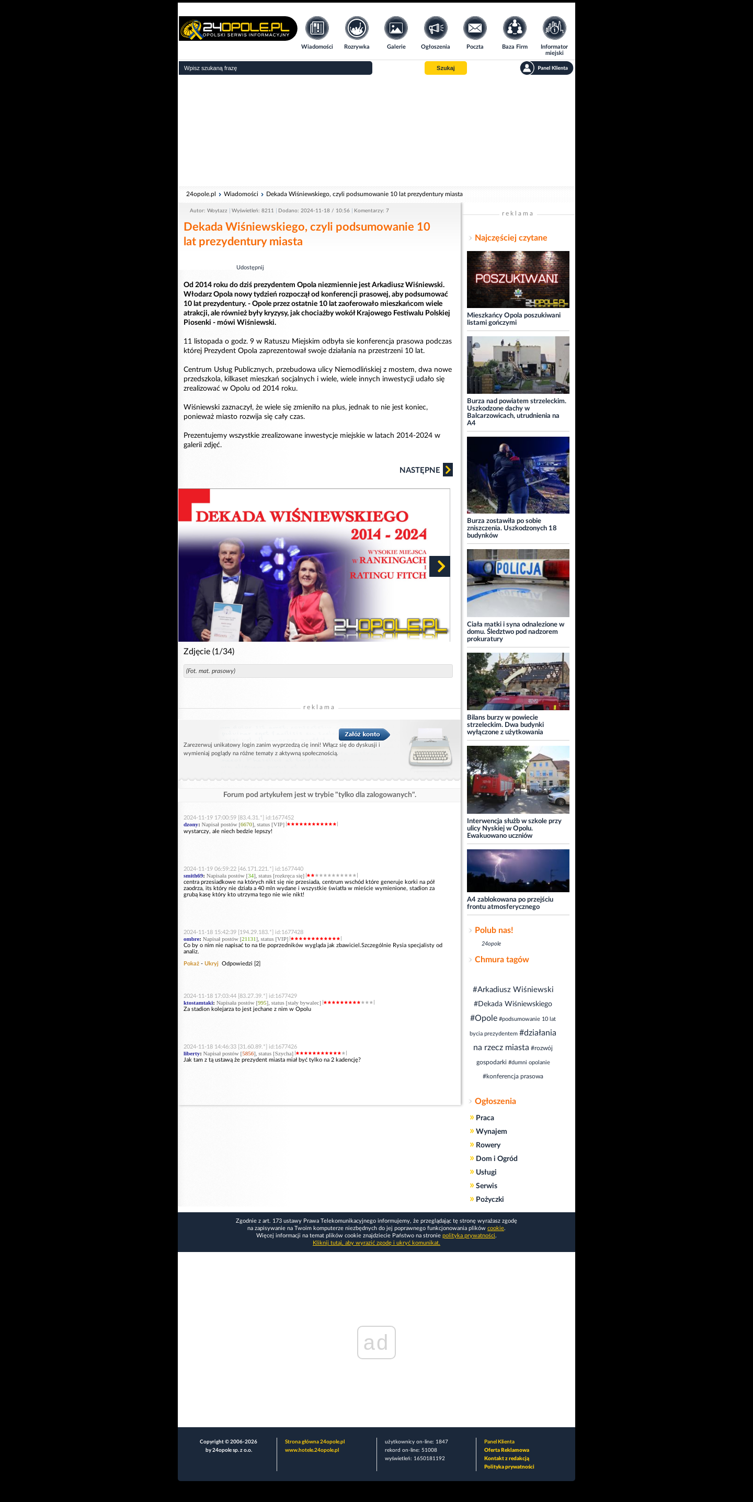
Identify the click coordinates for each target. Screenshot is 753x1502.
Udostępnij (250, 267)
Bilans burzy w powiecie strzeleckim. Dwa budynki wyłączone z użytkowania (505, 725)
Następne (426, 469)
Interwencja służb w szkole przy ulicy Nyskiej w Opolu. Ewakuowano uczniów (514, 828)
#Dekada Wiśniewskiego (513, 1004)
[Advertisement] (376, 130)
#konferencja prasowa (513, 1076)
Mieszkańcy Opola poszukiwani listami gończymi (514, 319)
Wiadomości (241, 194)
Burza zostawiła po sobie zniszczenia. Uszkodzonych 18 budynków (512, 528)
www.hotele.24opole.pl (312, 1450)
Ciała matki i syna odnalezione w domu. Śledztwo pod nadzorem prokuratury (515, 632)
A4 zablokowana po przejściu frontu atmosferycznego (510, 903)
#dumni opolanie (529, 1062)
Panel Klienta (499, 1441)
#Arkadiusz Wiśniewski (513, 990)
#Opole (483, 1018)
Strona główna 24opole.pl (315, 1441)
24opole (491, 944)
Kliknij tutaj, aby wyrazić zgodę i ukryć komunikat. (376, 1243)
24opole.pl (201, 194)
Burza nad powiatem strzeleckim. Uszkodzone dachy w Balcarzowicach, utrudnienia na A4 (516, 412)
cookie (495, 1228)
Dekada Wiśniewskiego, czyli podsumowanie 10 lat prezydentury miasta (364, 194)
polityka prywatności (468, 1235)
